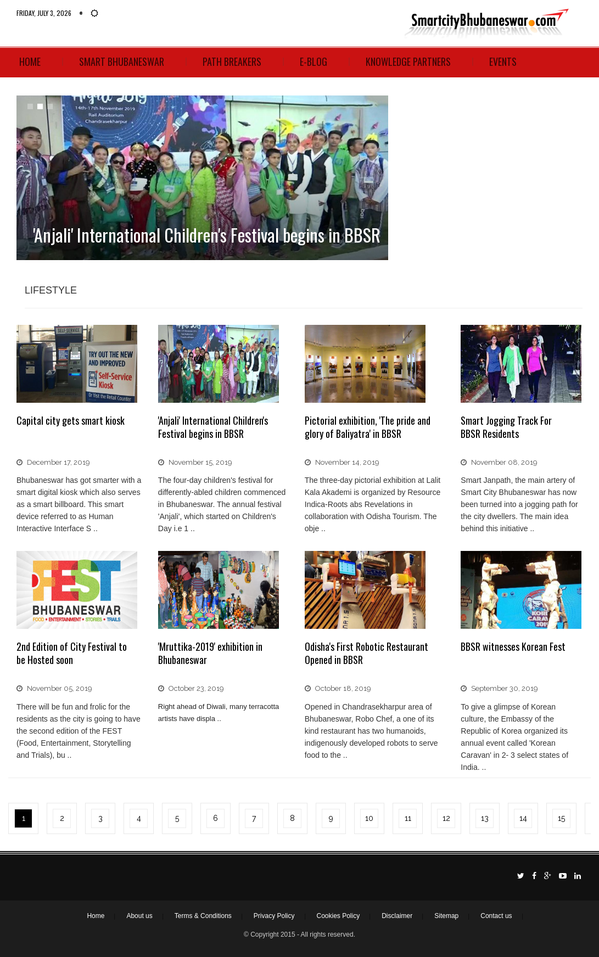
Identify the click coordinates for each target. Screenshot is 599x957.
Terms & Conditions (203, 916)
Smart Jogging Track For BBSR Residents (506, 427)
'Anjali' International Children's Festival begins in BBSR (213, 427)
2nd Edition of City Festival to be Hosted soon (71, 653)
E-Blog (313, 61)
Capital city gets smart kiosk (70, 420)
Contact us (496, 916)
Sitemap (446, 916)
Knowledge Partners (408, 61)
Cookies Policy (338, 916)
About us (139, 916)
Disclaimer (397, 916)
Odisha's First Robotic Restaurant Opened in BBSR (366, 653)
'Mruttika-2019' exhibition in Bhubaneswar (210, 653)
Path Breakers (232, 61)
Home (30, 61)
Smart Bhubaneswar (121, 61)
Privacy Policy (274, 916)
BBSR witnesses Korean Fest (513, 646)
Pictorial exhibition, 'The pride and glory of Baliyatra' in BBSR (367, 427)
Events (503, 61)
